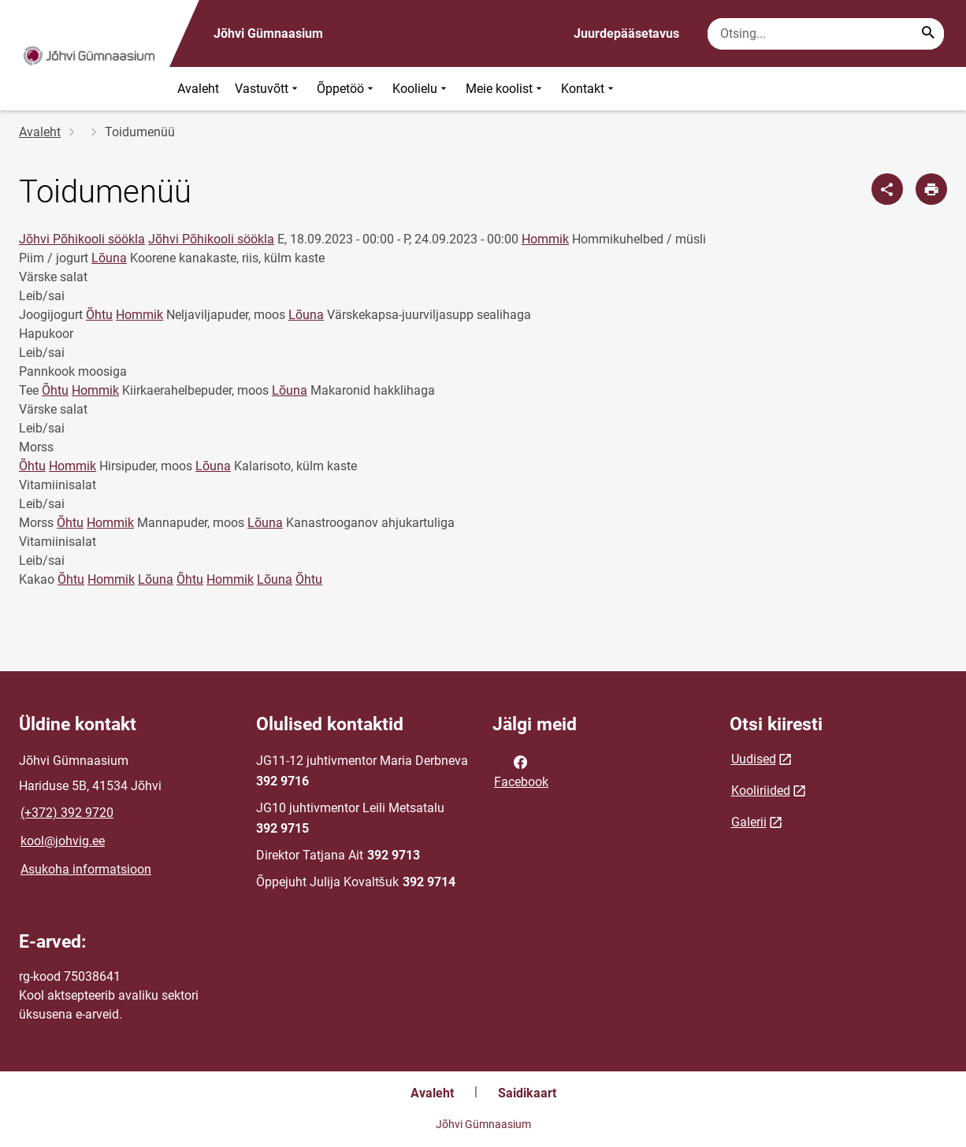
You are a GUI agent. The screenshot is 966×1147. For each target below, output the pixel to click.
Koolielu (421, 88)
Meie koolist (505, 88)
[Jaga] (887, 189)
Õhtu (99, 314)
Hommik (545, 239)
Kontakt (589, 88)
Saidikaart (527, 1093)
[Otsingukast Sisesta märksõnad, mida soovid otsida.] (826, 34)
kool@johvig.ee (62, 840)
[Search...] (928, 33)
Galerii (749, 822)
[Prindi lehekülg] (931, 189)
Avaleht (198, 88)
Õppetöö (347, 88)
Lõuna (109, 258)
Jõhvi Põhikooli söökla (82, 239)
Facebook (521, 770)
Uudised (753, 759)
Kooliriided (760, 790)
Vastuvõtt (268, 88)
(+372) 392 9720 (66, 812)
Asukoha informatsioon (85, 869)
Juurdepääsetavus (626, 33)
